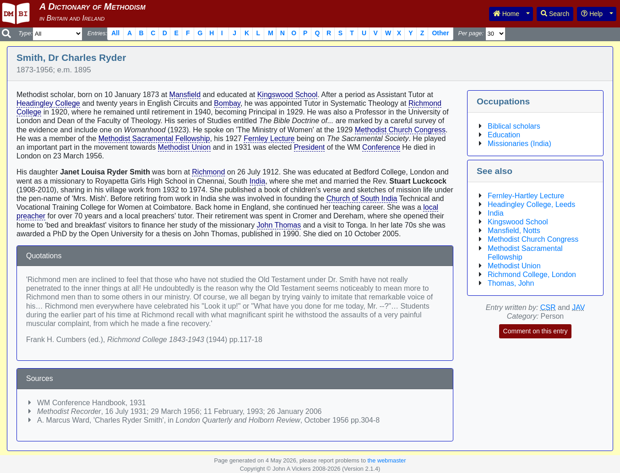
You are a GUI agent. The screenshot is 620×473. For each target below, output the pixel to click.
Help (592, 13)
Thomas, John (511, 283)
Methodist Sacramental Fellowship (154, 138)
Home (506, 13)
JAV (578, 307)
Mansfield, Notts (514, 230)
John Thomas (279, 225)
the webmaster (387, 460)
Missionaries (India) (519, 143)
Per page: (471, 33)
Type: (25, 33)
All (115, 33)
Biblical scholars (514, 126)
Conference (381, 147)
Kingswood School (287, 94)
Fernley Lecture (269, 138)
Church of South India (361, 198)
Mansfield (185, 94)
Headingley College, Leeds (531, 204)
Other (440, 33)
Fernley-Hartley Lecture (526, 196)
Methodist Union (184, 147)
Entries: (97, 33)
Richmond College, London (532, 274)
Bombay (227, 103)
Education (504, 135)
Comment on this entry (535, 331)
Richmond (208, 172)
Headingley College (48, 103)
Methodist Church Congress (400, 130)
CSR (548, 307)
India (258, 181)
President (309, 147)
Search (555, 13)
